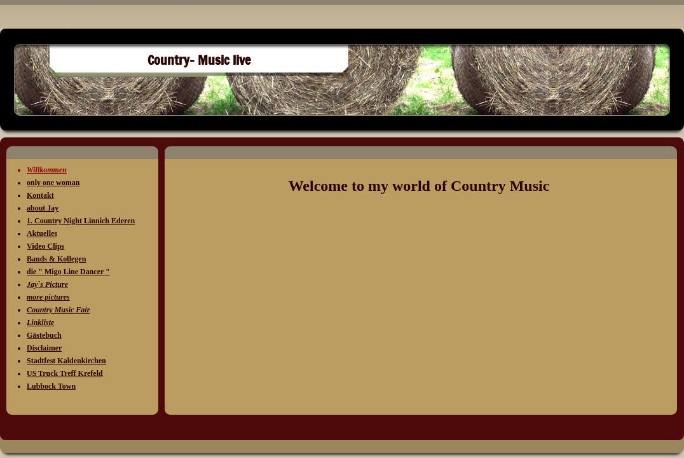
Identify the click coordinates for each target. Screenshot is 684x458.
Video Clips (45, 246)
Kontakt (40, 195)
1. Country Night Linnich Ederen (81, 220)
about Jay (42, 208)
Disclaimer (44, 348)
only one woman (53, 182)
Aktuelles (42, 233)
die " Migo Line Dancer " (68, 271)
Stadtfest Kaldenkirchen (66, 360)
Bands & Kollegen (56, 258)
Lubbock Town (51, 386)
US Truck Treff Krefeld (65, 373)
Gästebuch (44, 335)
